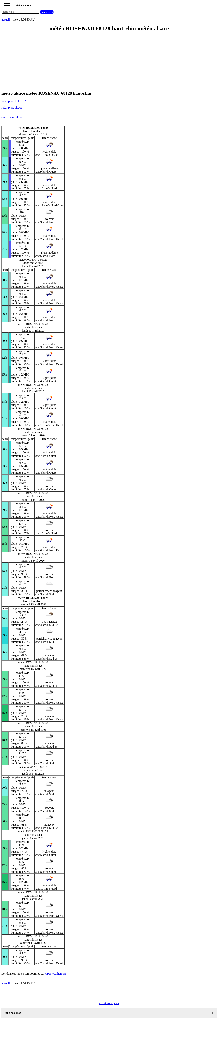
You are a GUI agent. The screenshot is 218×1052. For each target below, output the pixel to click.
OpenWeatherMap (55, 973)
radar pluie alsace (11, 107)
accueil (5, 19)
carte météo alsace (12, 117)
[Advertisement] (109, 61)
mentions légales (109, 1003)
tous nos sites (13, 1013)
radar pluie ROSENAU (15, 101)
